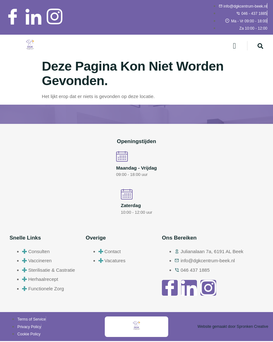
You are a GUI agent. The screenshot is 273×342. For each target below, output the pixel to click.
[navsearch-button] (260, 45)
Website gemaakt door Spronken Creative (233, 327)
